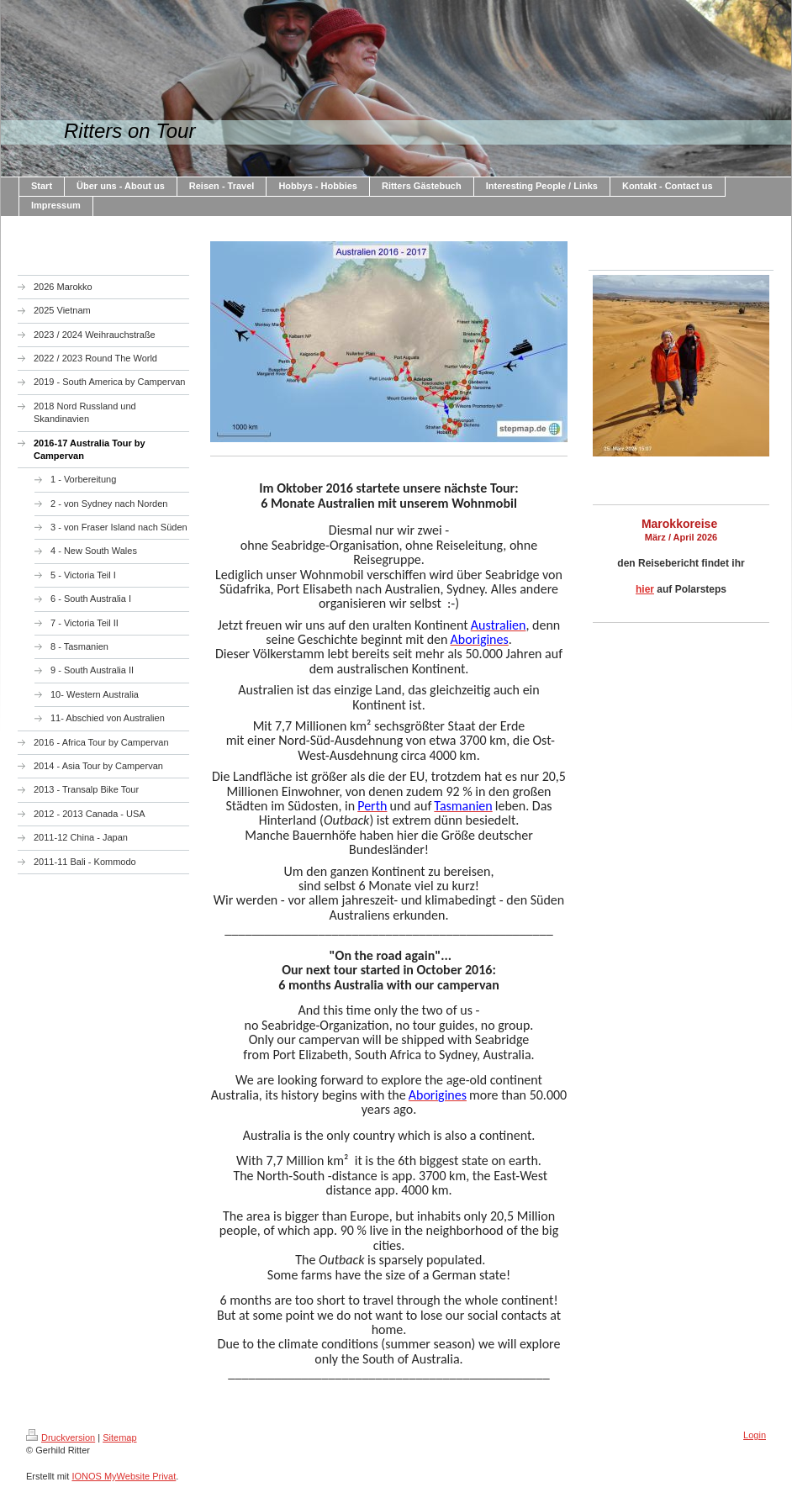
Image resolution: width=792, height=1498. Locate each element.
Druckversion (60, 1437)
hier (645, 589)
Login (754, 1435)
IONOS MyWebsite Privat (123, 1476)
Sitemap (119, 1437)
